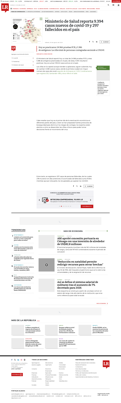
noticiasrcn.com (69, 396)
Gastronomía (18, 285)
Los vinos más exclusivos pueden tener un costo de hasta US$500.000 (22, 288)
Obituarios (48, 379)
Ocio (60, 379)
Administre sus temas (18, 70)
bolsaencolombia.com (73, 394)
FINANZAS (16, 8)
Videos (47, 385)
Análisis (61, 362)
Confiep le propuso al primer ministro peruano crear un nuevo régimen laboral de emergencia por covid (103, 88)
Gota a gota (64, 11)
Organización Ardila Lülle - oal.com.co (104, 394)
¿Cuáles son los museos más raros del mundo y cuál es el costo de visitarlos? (23, 248)
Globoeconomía (63, 375)
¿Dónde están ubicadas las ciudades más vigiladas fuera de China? (24, 258)
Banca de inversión (79, 11)
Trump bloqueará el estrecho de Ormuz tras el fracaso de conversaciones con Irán (24, 278)
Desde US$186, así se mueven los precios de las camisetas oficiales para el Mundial (100, 330)
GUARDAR (105, 42)
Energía (61, 325)
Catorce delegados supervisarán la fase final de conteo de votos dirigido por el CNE (33, 343)
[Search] (108, 5)
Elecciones (93, 11)
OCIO (35, 8)
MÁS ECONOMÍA (101, 303)
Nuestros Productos (80, 364)
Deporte (95, 325)
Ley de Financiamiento (47, 11)
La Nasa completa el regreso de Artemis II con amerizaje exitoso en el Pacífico (33, 330)
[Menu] (11, 8)
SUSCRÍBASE (116, 1)
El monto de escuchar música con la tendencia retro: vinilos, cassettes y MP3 (24, 268)
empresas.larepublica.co (43, 394)
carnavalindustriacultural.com (37, 396)
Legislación (28, 338)
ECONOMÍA (23, 8)
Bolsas (61, 338)
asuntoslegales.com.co (17, 394)
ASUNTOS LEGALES (71, 8)
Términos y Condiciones (81, 371)
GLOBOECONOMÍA (43, 8)
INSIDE (98, 8)
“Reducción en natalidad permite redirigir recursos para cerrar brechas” (80, 263)
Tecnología (17, 255)
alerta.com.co (87, 396)
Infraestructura (49, 377)
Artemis (57, 11)
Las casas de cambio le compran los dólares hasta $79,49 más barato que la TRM (67, 343)
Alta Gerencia (49, 362)
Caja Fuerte (48, 364)
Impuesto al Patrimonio (33, 11)
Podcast (34, 381)
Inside (60, 377)
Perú (87, 11)
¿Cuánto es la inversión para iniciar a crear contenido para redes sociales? (23, 238)
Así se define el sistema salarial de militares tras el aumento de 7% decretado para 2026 (77, 285)
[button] (39, 200)
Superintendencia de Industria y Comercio (87, 377)
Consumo (34, 369)
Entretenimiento (18, 235)
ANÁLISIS (62, 8)
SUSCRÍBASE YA (87, 206)
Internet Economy (37, 379)
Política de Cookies (80, 375)
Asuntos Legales (36, 364)
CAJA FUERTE (82, 8)
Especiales (48, 373)
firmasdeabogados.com (58, 394)
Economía (62, 369)
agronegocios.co (30, 394)
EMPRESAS (30, 8)
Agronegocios (35, 362)
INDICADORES (91, 8)
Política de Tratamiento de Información (86, 373)
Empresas (34, 373)
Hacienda (27, 325)
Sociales (34, 385)
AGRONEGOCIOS (54, 8)
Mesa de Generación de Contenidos (85, 362)
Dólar (70, 11)
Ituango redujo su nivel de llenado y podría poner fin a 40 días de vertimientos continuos (67, 330)
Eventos (61, 373)
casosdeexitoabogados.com (19, 396)
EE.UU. (15, 275)
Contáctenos (79, 367)
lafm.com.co (78, 396)
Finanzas (34, 375)
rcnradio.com (59, 396)
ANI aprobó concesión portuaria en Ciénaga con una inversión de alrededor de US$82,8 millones (81, 241)
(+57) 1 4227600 (16, 369)
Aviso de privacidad (80, 369)
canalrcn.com (50, 396)
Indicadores (35, 377)
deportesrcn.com (16, 398)
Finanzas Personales (50, 375)
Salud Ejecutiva (63, 381)
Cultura (16, 245)
